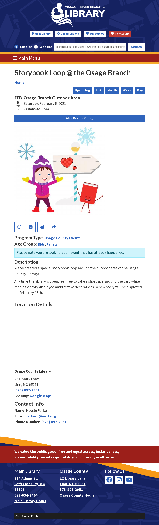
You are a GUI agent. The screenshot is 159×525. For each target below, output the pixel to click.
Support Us (95, 34)
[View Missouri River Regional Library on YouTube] (129, 480)
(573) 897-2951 (27, 390)
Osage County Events (62, 238)
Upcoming (82, 90)
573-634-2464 (26, 495)
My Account (120, 34)
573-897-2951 (71, 489)
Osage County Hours (77, 495)
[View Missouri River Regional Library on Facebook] (109, 480)
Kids (41, 244)
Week (127, 90)
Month (112, 90)
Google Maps (41, 396)
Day (140, 90)
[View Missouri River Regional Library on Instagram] (119, 480)
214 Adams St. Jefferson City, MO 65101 (29, 484)
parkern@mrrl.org (40, 416)
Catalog (26, 47)
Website (46, 47)
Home (19, 82)
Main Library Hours (30, 501)
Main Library (43, 34)
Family (52, 244)
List (99, 90)
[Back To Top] (79, 516)
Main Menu (26, 58)
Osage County (69, 34)
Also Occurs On (79, 118)
